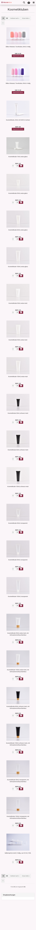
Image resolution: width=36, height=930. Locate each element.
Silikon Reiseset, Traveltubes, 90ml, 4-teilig (18, 83)
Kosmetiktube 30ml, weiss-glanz (18, 193)
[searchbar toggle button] (24, 2)
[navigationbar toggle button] (33, 2)
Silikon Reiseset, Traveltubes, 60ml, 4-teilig (18, 46)
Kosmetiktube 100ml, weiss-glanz (18, 266)
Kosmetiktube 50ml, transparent (18, 560)
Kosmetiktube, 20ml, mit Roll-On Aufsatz (18, 120)
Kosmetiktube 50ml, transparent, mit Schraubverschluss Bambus (18, 780)
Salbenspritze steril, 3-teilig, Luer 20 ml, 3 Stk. (18, 853)
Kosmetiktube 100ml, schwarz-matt (18, 486)
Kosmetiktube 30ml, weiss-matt (18, 303)
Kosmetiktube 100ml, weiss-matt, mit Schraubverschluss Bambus (18, 670)
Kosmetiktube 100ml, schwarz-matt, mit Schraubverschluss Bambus (18, 744)
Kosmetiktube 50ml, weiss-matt (18, 340)
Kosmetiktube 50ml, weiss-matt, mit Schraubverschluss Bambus (18, 634)
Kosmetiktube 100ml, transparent (18, 596)
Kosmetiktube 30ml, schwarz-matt (18, 413)
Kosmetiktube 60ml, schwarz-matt (18, 450)
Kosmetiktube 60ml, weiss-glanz (18, 230)
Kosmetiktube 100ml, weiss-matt (18, 376)
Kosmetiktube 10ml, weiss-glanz (18, 156)
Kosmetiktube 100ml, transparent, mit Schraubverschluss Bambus (18, 817)
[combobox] (15, 18)
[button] (3, 18)
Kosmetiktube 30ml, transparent (18, 523)
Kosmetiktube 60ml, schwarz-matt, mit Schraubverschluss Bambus (18, 707)
